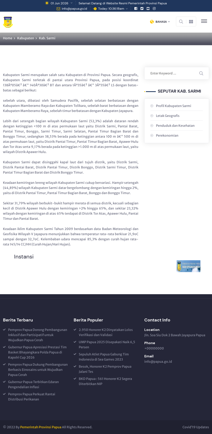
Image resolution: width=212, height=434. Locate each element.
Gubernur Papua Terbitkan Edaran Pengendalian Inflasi (33, 384)
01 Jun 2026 (59, 3)
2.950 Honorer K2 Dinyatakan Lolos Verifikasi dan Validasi (106, 332)
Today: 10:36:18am (111, 9)
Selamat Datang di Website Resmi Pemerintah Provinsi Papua (123, 3)
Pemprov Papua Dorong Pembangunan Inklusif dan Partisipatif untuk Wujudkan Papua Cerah (37, 335)
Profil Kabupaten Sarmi (173, 106)
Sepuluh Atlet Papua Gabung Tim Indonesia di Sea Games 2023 (104, 356)
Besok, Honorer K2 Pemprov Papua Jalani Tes (105, 369)
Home (7, 38)
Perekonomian (167, 135)
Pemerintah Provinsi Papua (40, 427)
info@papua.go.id (74, 9)
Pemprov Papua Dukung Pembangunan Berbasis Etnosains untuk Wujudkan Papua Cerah (38, 370)
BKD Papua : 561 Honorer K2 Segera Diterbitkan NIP (105, 381)
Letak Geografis (168, 116)
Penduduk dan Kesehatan (175, 126)
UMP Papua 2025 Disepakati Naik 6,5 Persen (107, 344)
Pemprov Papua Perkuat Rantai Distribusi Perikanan (31, 396)
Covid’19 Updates (196, 427)
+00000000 (154, 348)
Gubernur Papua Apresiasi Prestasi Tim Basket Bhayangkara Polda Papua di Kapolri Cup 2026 (37, 352)
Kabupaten (25, 38)
